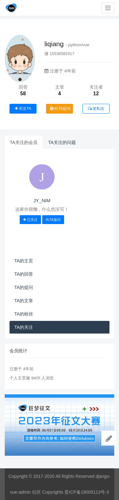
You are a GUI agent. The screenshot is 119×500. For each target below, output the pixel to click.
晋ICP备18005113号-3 (86, 492)
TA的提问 (23, 287)
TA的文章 (23, 300)
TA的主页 (23, 260)
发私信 (96, 108)
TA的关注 (23, 327)
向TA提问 (60, 108)
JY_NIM (41, 200)
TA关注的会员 (23, 142)
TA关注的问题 (62, 142)
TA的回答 (23, 274)
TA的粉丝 (23, 313)
